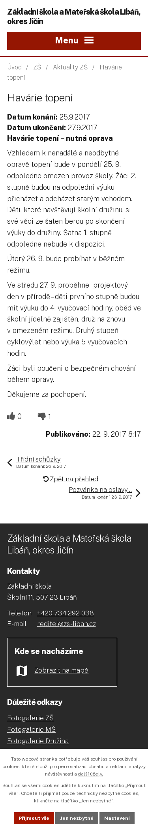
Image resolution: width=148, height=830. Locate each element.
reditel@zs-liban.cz (66, 624)
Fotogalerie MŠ (31, 729)
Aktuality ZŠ (70, 67)
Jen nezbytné (77, 818)
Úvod (14, 67)
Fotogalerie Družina (38, 741)
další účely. (90, 774)
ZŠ (37, 67)
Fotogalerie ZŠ (30, 718)
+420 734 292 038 (65, 613)
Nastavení (117, 818)
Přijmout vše (34, 818)
